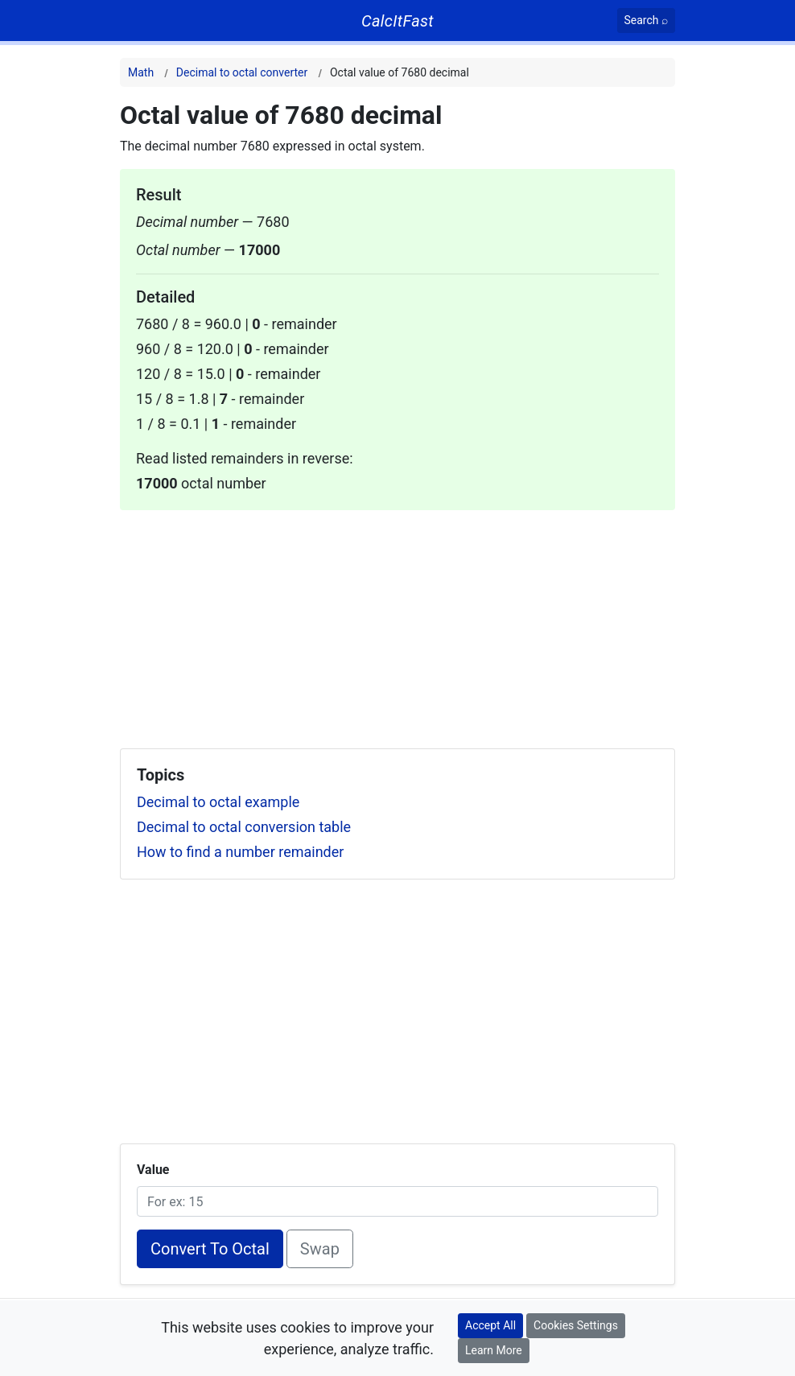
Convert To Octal (210, 1249)
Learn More (493, 1350)
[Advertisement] (397, 622)
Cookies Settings (575, 1325)
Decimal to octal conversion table (244, 826)
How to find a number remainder (240, 851)
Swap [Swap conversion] (320, 1249)
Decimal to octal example (218, 801)
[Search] (646, 20)
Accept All (490, 1325)
